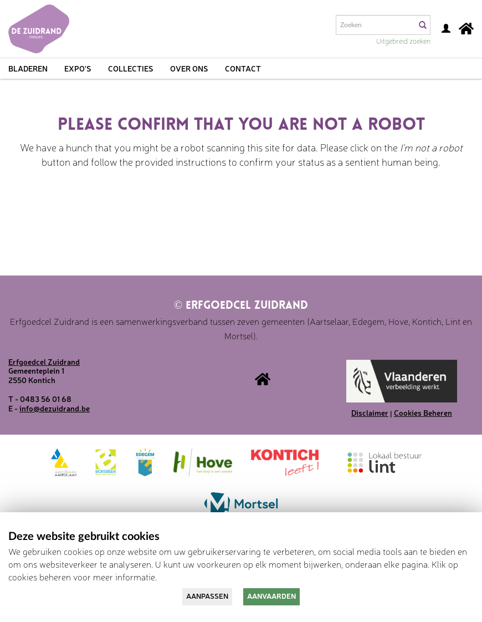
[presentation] (256, 211)
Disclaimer (369, 412)
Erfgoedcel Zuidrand (241, 306)
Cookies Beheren (423, 412)
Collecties (130, 68)
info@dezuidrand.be (54, 408)
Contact (243, 68)
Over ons (189, 68)
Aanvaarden (271, 595)
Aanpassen (207, 595)
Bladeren (28, 68)
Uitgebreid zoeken (403, 40)
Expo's (77, 68)
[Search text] (375, 25)
